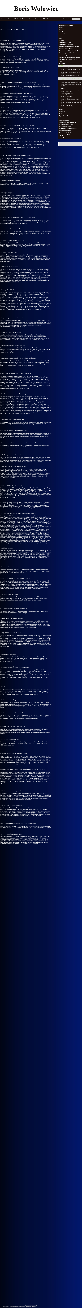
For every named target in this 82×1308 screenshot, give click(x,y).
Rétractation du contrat (31, 1306)
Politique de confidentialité (15, 1306)
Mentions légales (6, 1306)
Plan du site (22, 1306)
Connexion (77, 1305)
